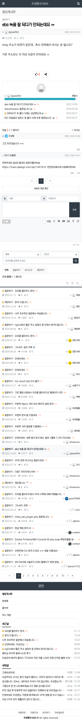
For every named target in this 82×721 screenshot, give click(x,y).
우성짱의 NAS (40, 3)
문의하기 (46, 712)
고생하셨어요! (8, 672)
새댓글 (5, 665)
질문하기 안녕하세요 (13, 370)
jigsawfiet (12, 32)
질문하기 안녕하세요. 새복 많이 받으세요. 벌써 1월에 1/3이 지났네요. (36, 437)
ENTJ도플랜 (10, 155)
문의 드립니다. (10, 635)
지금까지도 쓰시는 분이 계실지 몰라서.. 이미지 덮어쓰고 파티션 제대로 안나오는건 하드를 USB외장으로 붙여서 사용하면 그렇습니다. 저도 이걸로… (34, 677)
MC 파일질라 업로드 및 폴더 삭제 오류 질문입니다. (28, 118)
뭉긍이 (75, 318)
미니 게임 (6, 615)
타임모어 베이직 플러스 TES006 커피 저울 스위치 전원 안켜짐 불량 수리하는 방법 (37, 658)
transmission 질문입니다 (17, 109)
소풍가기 (74, 385)
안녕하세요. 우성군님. (13, 644)
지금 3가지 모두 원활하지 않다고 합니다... (21, 699)
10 (62, 575)
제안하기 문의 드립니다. (15, 302)
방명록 (5, 601)
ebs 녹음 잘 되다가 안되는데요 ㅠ (20, 104)
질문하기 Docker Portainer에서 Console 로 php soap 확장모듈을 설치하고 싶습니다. (39, 539)
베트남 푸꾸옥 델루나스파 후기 (16, 653)
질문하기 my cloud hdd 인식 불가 (20, 381)
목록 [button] (76, 245)
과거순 (76, 130)
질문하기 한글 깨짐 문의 (15, 528)
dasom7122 (72, 566)
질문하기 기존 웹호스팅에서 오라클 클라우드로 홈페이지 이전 (32, 392)
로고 (76, 374)
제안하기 (40, 270)
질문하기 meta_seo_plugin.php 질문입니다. (26, 516)
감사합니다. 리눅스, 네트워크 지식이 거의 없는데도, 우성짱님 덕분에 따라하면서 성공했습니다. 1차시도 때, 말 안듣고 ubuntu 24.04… (33, 681)
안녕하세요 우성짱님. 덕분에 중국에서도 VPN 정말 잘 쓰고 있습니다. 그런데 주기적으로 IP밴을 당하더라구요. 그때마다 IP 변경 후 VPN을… (34, 695)
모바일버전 (59, 712)
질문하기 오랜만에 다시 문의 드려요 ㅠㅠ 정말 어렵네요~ (30, 550)
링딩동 (75, 431)
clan (75, 510)
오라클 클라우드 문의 (13, 631)
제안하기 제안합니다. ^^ (15, 483)
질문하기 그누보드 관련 (15, 505)
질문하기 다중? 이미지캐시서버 (18, 471)
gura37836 (72, 498)
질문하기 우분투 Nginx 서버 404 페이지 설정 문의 (28, 404)
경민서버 (74, 340)
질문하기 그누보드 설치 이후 (17, 347)
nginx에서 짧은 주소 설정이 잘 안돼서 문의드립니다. (28, 649)
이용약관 (22, 712)
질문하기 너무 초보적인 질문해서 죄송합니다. (25, 313)
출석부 (5, 608)
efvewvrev (72, 442)
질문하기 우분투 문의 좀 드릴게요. (20, 415)
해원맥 (75, 329)
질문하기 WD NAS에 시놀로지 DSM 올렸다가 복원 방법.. (31, 562)
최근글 (5, 623)
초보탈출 (74, 408)
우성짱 (9, 136)
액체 (76, 295)
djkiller (74, 521)
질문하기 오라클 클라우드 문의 (18, 291)
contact (74, 532)
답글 (78, 149)
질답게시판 (7, 594)
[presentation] (41, 232)
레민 (76, 306)
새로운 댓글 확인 (41, 188)
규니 (76, 464)
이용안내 (34, 712)
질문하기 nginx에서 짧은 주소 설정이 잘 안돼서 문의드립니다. (33, 324)
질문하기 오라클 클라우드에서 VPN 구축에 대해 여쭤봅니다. (32, 494)
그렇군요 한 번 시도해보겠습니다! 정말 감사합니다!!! (26, 686)
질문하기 (16, 270)
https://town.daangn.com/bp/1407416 (24, 167)
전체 (6, 270)
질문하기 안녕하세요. (14, 358)
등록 (74, 209)
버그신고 (28, 270)
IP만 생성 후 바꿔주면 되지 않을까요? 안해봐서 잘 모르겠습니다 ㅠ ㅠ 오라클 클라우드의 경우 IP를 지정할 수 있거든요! (34, 690)
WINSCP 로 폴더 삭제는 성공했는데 (23, 113)
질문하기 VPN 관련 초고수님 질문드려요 (23, 460)
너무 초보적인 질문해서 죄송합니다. (18, 640)
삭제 (78, 173)
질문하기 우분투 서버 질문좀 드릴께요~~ (23, 426)
